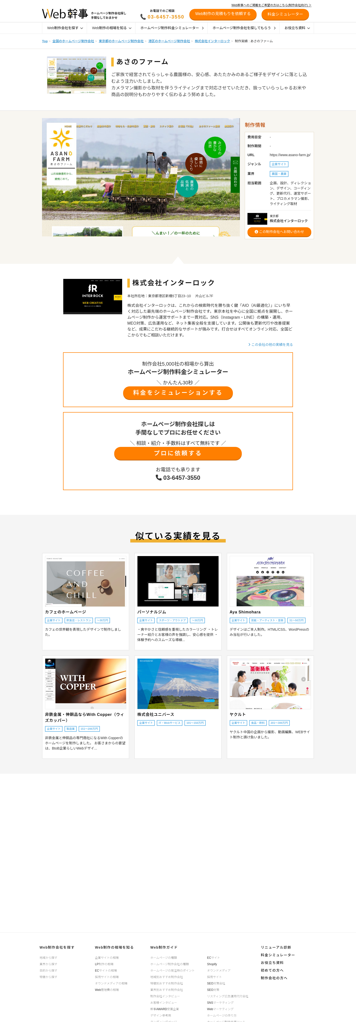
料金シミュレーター (278, 955)
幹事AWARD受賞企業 (164, 1009)
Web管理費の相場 (107, 990)
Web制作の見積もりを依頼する (223, 14)
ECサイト (213, 957)
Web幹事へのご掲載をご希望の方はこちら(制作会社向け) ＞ (271, 5)
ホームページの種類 (163, 957)
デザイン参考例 (160, 1015)
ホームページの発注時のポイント (172, 970)
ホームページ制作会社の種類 (169, 964)
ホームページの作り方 (222, 1015)
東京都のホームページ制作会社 (121, 41)
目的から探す (48, 970)
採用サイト (214, 977)
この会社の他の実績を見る (270, 345)
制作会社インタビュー (165, 996)
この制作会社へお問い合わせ (279, 232)
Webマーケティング (220, 1009)
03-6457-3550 (166, 17)
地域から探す (48, 957)
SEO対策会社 (216, 983)
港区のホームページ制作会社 (169, 41)
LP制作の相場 (104, 964)
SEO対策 (213, 990)
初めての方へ (272, 970)
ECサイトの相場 (106, 970)
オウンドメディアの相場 (111, 983)
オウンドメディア (219, 970)
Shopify (212, 964)
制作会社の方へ (274, 978)
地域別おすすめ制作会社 (166, 977)
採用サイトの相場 (107, 977)
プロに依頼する (178, 453)
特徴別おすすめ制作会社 (166, 983)
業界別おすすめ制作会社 (166, 990)
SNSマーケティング (220, 1002)
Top (45, 41)
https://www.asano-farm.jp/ (290, 155)
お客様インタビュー (163, 1002)
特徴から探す (48, 977)
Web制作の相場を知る (111, 28)
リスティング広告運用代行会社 (227, 996)
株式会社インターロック (212, 41)
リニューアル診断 (276, 947)
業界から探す (48, 964)
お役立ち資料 (297, 28)
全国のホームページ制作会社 (73, 41)
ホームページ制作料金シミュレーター (172, 28)
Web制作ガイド (164, 947)
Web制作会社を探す (65, 28)
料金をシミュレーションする (178, 392)
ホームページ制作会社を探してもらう (244, 28)
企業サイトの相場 (107, 957)
